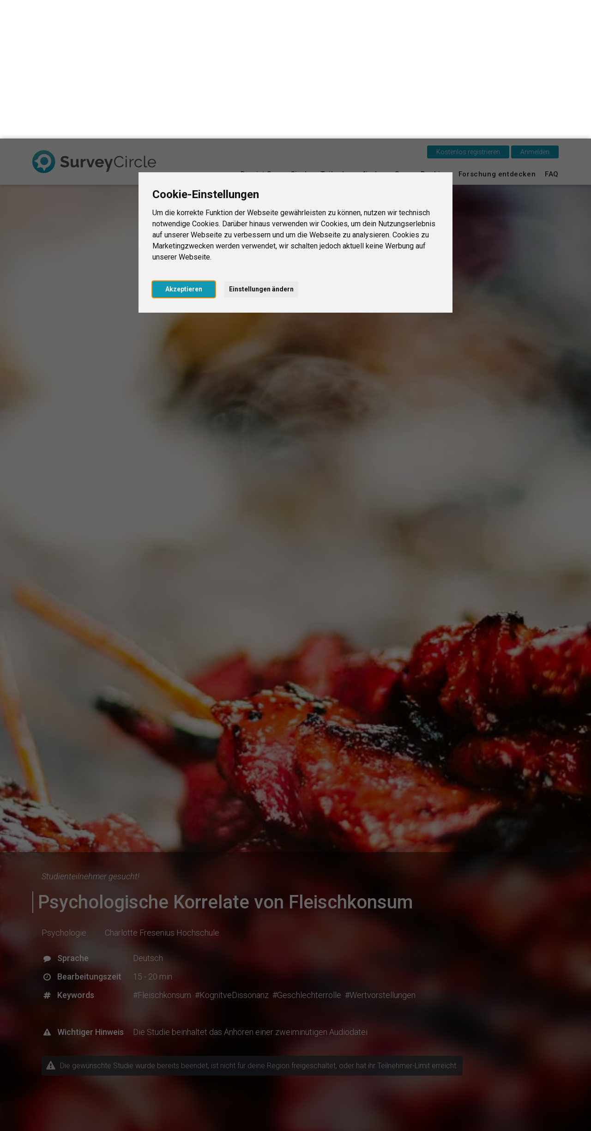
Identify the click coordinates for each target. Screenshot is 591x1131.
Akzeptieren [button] (184, 150)
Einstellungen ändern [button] (261, 150)
